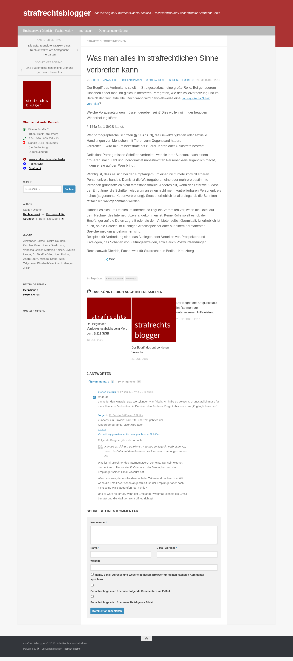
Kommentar (98, 526)
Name (94, 552)
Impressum (85, 30)
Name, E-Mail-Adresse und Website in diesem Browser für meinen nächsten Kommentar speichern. (147, 581)
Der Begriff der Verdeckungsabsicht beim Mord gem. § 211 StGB (105, 333)
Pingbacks (132, 385)
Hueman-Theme (72, 653)
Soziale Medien (34, 311)
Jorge (101, 419)
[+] (62, 218)
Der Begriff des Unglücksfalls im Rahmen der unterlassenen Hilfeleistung (196, 311)
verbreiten (131, 283)
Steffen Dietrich (107, 396)
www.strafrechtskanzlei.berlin (44, 159)
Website (95, 565)
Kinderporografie (114, 283)
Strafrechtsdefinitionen (108, 41)
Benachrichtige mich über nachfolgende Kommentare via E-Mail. (130, 595)
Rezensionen (31, 294)
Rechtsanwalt (31, 214)
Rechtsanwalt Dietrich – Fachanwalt (46, 30)
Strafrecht (32, 168)
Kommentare (102, 385)
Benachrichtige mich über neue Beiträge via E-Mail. (122, 606)
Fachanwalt (33, 163)
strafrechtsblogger (57, 13)
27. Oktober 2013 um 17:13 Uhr (137, 396)
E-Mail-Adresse (167, 552)
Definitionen (30, 290)
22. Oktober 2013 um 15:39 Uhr (126, 419)
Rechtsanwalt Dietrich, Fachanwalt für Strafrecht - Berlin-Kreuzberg (146, 79)
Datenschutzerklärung (113, 30)
